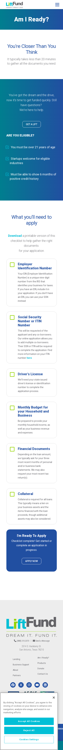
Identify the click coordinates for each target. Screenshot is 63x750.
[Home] (14, 5)
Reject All (29, 730)
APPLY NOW (31, 561)
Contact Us (42, 674)
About (15, 670)
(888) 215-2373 (23, 641)
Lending (16, 659)
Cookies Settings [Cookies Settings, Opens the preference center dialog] (29, 739)
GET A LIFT (31, 124)
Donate (40, 668)
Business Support (21, 664)
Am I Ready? (43, 658)
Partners (17, 675)
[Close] (53, 697)
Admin (60, 728)
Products (41, 663)
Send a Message (43, 641)
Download (15, 235)
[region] (29, 721)
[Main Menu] (57, 5)
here (29, 358)
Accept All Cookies (29, 721)
